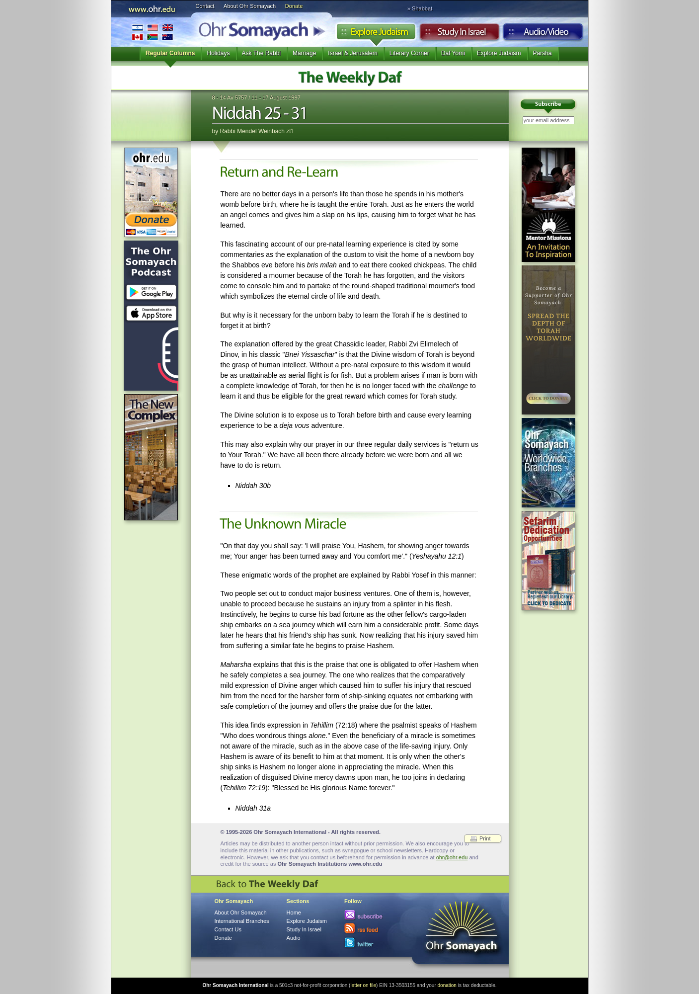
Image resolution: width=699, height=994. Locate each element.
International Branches (152, 32)
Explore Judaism (376, 34)
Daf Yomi (453, 53)
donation (447, 985)
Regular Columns (170, 53)
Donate (294, 6)
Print (485, 838)
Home (294, 912)
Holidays (218, 53)
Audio (543, 34)
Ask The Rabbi (261, 53)
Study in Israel (459, 34)
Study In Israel (304, 929)
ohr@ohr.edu (452, 857)
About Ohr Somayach (250, 6)
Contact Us (228, 929)
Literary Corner (409, 53)
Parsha (542, 53)
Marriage (304, 53)
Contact (205, 6)
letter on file (363, 985)
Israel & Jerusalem (352, 53)
